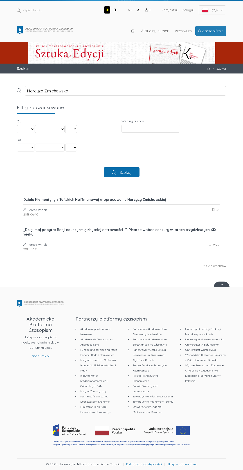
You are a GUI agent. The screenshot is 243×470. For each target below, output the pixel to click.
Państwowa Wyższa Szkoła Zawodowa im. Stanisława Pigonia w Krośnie (149, 355)
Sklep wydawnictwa (182, 464)
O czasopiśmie (211, 30)
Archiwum (183, 30)
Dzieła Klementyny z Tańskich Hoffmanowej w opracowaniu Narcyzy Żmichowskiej (94, 199)
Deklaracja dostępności (144, 464)
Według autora (133, 121)
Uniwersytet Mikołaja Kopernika (204, 339)
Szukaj (125, 172)
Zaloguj (188, 10)
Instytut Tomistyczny (93, 391)
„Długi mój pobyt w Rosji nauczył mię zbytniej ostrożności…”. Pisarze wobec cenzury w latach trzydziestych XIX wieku (119, 231)
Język (212, 10)
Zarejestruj (170, 10)
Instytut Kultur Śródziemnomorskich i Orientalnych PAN (94, 381)
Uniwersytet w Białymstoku (202, 344)
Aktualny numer (155, 30)
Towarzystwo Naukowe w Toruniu (153, 401)
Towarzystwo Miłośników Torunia (153, 396)
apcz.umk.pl (41, 356)
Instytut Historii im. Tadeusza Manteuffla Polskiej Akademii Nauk (98, 365)
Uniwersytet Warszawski (200, 349)
